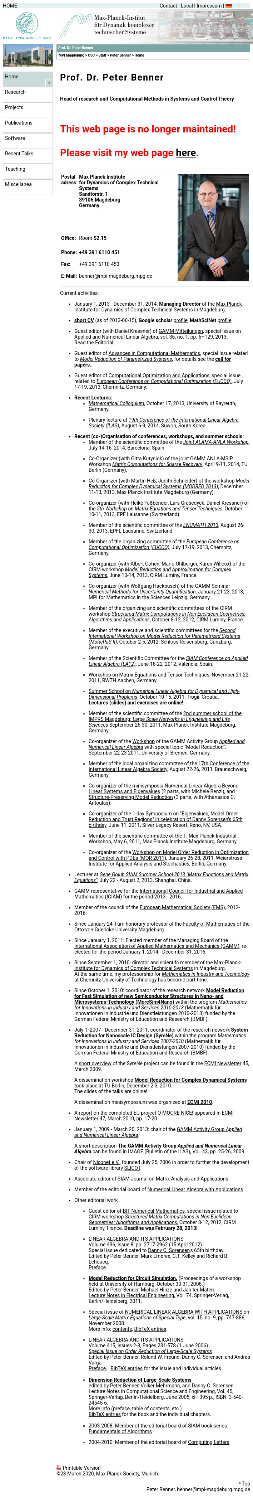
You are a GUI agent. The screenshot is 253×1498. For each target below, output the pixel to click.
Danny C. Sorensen (168, 1250)
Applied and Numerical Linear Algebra (116, 337)
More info (99, 1408)
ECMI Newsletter (223, 1063)
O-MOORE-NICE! (175, 1113)
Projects (14, 107)
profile (181, 320)
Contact (168, 6)
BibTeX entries (150, 1329)
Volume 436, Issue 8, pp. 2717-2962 (128, 1244)
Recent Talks (19, 153)
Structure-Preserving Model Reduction (131, 797)
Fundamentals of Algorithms (120, 1431)
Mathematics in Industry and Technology (205, 974)
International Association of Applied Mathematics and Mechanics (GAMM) (156, 946)
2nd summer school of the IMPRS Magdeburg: (165, 719)
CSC (91, 55)
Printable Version (78, 1468)
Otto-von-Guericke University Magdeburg (119, 929)
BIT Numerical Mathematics (154, 1211)
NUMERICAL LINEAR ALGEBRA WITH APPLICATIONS (184, 1312)
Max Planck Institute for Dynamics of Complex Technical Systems (158, 306)
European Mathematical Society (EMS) (182, 907)
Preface (97, 1267)
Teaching (15, 169)
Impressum (209, 6)
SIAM (194, 1426)
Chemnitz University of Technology (118, 980)
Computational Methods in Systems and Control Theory (172, 99)
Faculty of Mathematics (209, 924)
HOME (10, 6)
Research (15, 92)
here (186, 153)
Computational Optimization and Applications (159, 375)
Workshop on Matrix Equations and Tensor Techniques (149, 675)
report (86, 1113)
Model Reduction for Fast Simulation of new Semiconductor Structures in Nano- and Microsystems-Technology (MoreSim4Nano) (159, 996)
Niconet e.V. (106, 1162)
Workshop (143, 741)
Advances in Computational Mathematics (154, 353)
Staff (102, 55)
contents (122, 1329)
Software (15, 138)
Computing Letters (208, 1442)
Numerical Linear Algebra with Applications (195, 1189)
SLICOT (132, 1168)
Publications (19, 123)
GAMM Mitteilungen (181, 331)
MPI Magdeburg (71, 55)
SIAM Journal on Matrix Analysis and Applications (173, 1179)
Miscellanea (18, 184)
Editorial (104, 342)
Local (187, 6)
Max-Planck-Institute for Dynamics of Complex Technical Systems (158, 965)
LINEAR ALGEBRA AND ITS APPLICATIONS (136, 1239)
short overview (95, 1063)
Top (244, 1484)
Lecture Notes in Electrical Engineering (131, 1295)
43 (205, 1151)
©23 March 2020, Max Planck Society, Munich (107, 1474)
